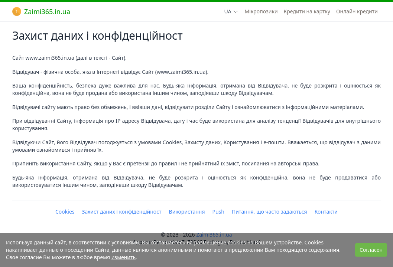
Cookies (64, 211)
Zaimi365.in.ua (41, 11)
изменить (123, 257)
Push (218, 211)
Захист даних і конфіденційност (122, 211)
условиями (125, 242)
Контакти (326, 211)
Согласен (371, 249)
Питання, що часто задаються (269, 211)
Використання (187, 211)
